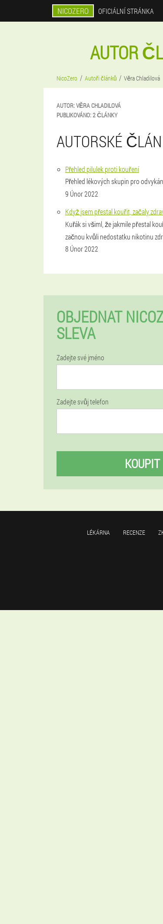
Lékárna (98, 532)
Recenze (134, 532)
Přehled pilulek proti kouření (102, 169)
